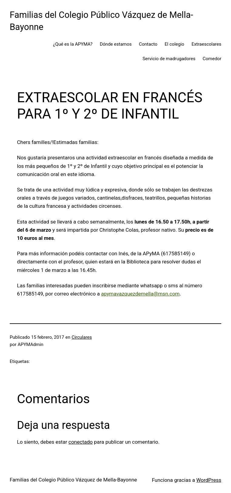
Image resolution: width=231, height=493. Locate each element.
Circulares (82, 337)
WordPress (208, 480)
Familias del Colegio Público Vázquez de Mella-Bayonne (73, 480)
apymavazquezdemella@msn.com (140, 294)
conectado (81, 442)
